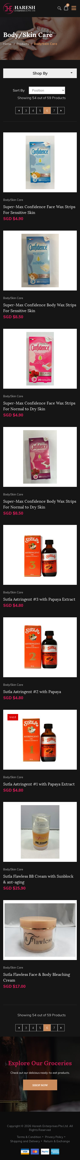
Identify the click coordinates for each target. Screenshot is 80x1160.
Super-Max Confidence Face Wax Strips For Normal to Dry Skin (39, 405)
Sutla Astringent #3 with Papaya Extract (39, 599)
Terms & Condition (29, 1137)
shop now (40, 1085)
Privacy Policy (54, 1137)
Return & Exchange (57, 1141)
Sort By (19, 90)
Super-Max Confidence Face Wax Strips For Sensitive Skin (39, 209)
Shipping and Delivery (25, 1141)
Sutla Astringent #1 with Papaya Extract (39, 784)
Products (23, 44)
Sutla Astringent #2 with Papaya (32, 691)
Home (7, 44)
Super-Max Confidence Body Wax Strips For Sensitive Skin (39, 307)
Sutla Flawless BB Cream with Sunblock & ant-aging (38, 878)
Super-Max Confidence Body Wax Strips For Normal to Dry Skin (39, 504)
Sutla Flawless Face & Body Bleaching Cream (36, 977)
